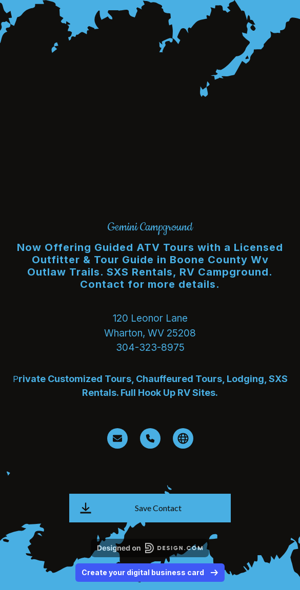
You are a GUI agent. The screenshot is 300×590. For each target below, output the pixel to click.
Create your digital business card (150, 572)
